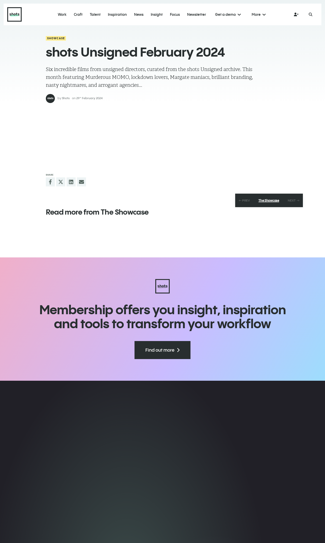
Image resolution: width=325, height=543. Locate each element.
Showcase (56, 38)
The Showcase (268, 200)
